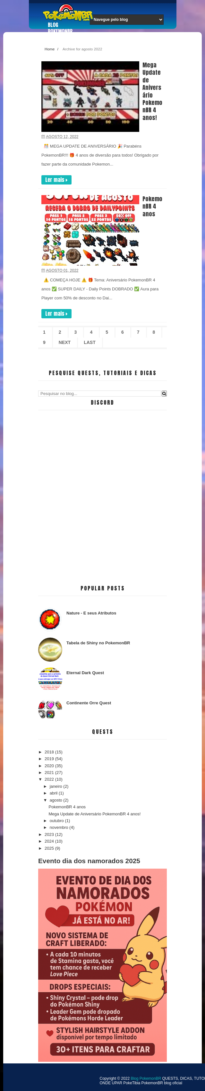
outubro (57, 820)
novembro (59, 827)
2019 (50, 758)
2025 (50, 848)
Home (50, 49)
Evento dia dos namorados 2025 (89, 860)
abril (54, 793)
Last (90, 342)
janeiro (57, 786)
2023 (50, 834)
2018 (50, 752)
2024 (50, 841)
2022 (50, 779)
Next (65, 342)
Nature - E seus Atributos (91, 613)
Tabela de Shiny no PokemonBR (98, 642)
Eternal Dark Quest (85, 672)
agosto (57, 800)
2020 (50, 765)
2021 (50, 772)
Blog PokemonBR (60, 28)
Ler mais (56, 180)
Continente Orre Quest (88, 702)
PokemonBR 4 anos (152, 206)
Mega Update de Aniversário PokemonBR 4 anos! (152, 91)
